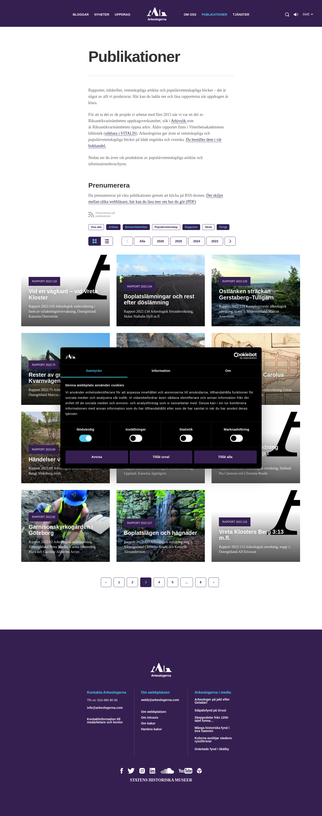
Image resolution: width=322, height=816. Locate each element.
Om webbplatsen (153, 711)
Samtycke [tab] (94, 370)
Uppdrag (122, 14)
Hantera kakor (151, 729)
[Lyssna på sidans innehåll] (296, 14)
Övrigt (223, 227)
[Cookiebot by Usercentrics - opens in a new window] (237, 356)
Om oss (190, 14)
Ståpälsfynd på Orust (210, 710)
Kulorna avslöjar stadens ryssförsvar (213, 739)
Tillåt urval (161, 457)
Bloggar (81, 14)
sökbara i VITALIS (120, 133)
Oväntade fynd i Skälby (212, 749)
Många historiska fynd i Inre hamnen (212, 729)
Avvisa (96, 457)
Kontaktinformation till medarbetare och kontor (105, 721)
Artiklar (113, 227)
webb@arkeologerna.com (160, 699)
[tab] (160, 241)
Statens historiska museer (161, 780)
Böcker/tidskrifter (136, 227)
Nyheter (101, 14)
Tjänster (241, 14)
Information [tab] (161, 370)
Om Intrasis (149, 717)
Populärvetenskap (166, 227)
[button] (287, 14)
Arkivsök (179, 121)
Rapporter (191, 227)
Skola (208, 227)
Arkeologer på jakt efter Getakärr (212, 701)
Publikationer (214, 14)
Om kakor (148, 723)
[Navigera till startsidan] (161, 676)
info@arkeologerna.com (105, 707)
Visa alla (96, 227)
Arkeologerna (157, 14)
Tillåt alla (225, 457)
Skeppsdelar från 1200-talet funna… (212, 719)
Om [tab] (228, 370)
